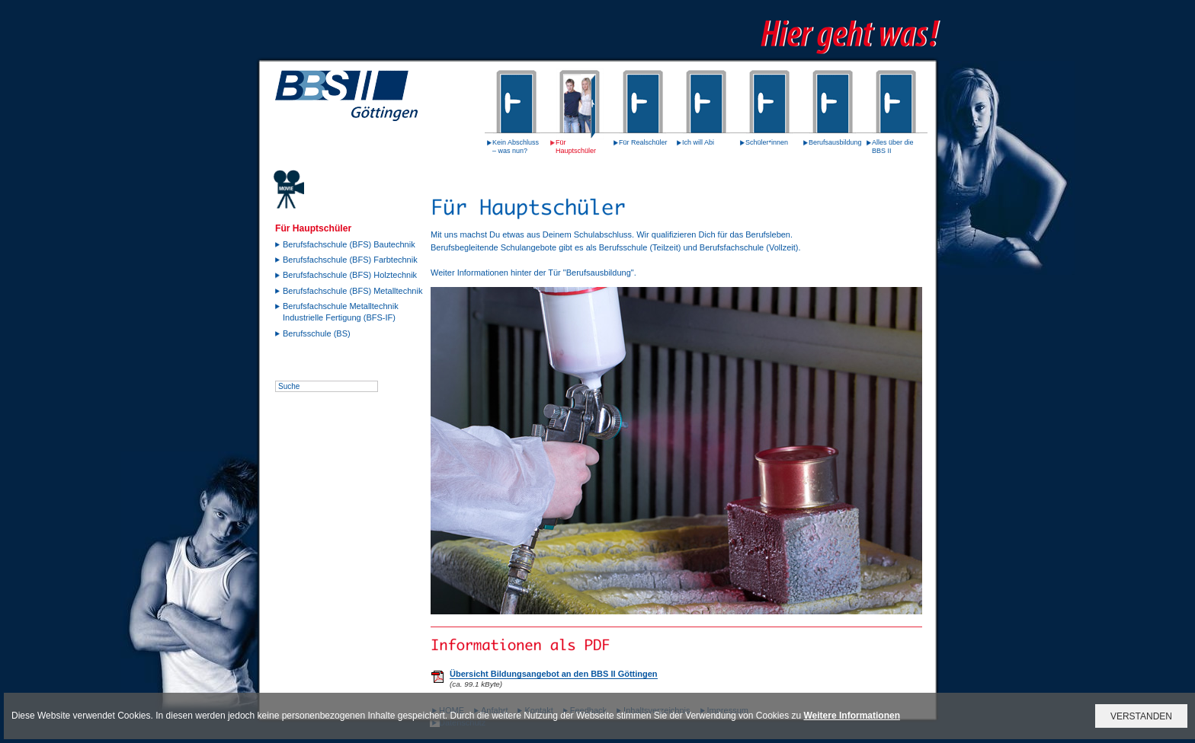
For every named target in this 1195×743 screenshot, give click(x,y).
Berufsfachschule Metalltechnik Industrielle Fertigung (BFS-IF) (341, 311)
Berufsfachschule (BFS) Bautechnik (349, 244)
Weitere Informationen (852, 715)
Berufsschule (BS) (317, 333)
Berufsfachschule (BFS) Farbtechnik (350, 259)
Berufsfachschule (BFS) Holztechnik (350, 274)
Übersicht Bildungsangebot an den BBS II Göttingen (554, 673)
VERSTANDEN (1141, 716)
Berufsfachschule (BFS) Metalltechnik (352, 290)
